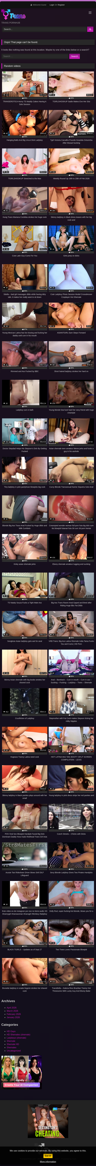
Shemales (11, 1047)
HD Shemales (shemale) (18, 1034)
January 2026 (13, 1017)
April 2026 (11, 1008)
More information (48, 1161)
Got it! (48, 1156)
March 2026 (12, 1011)
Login (52, 5)
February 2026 (14, 1014)
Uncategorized (14, 1051)
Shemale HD (13, 1044)
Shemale (11, 1041)
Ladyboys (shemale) (16, 1038)
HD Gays (11, 1031)
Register (61, 5)
